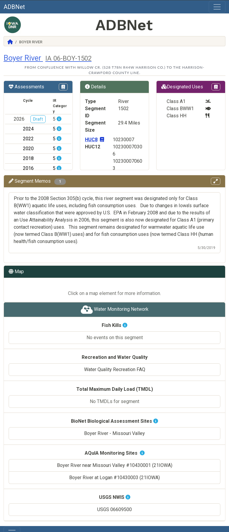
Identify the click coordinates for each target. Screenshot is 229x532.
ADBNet (14, 6)
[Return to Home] (10, 42)
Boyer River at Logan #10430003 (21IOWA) (114, 470)
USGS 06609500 (114, 502)
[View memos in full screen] (215, 181)
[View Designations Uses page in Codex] (215, 86)
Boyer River (48, 57)
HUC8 (94, 139)
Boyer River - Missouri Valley (114, 426)
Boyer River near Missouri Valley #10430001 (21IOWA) (114, 458)
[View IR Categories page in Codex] (63, 86)
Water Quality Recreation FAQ (114, 362)
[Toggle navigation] (217, 7)
